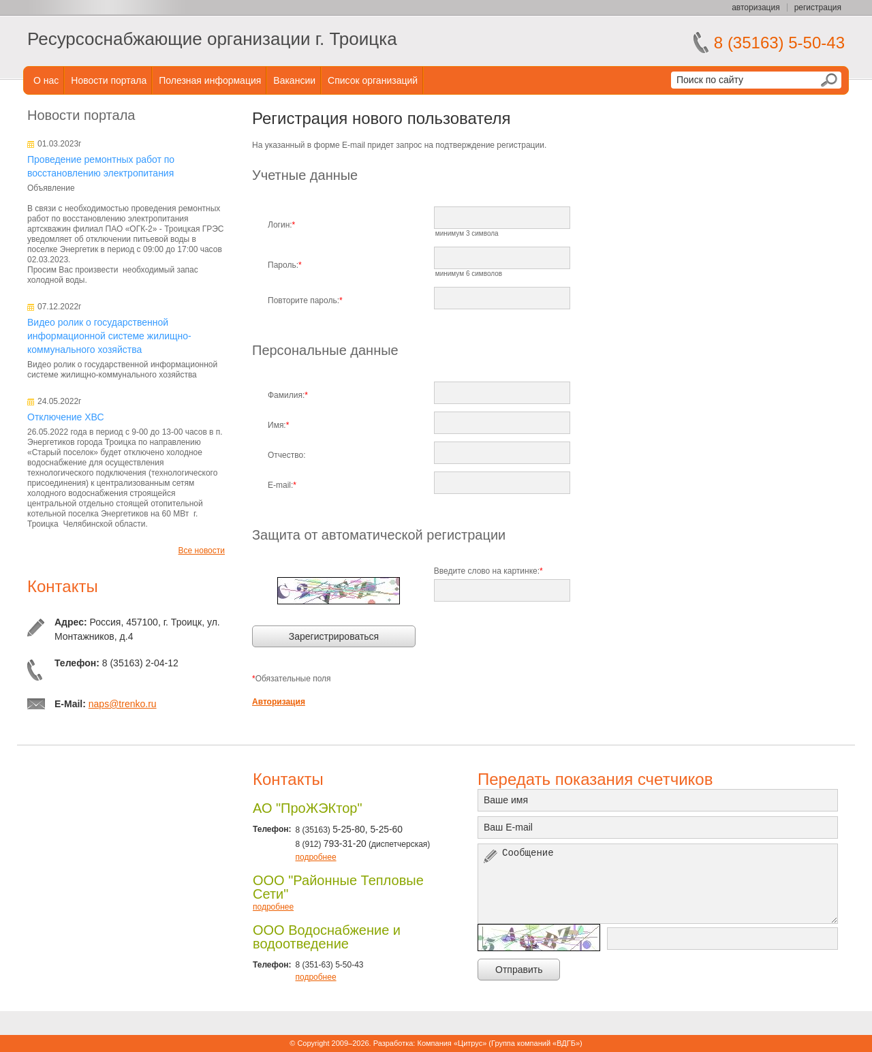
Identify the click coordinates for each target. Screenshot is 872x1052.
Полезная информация (210, 80)
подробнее (315, 857)
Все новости (201, 550)
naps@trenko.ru (123, 703)
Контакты (62, 586)
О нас (46, 80)
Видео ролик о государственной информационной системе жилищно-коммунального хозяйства (109, 336)
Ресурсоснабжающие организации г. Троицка (212, 39)
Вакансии (294, 80)
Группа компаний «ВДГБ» (535, 1043)
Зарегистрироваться (334, 636)
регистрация (817, 7)
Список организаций (373, 80)
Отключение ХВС (65, 417)
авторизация (755, 7)
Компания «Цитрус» (451, 1043)
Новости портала (108, 80)
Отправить (518, 969)
